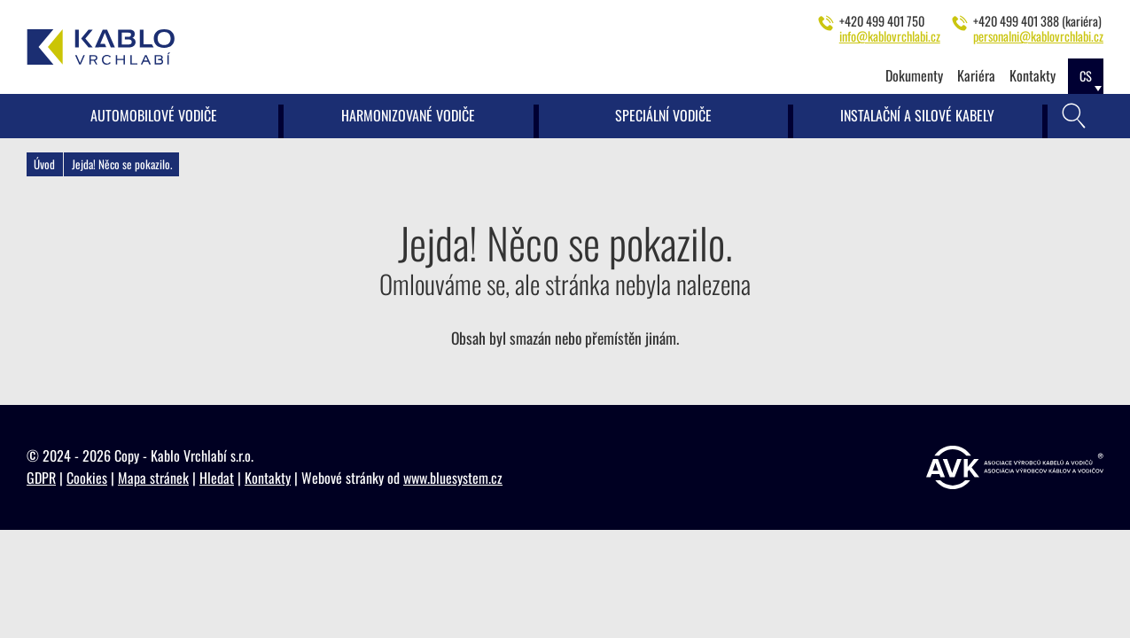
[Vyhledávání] (1074, 116)
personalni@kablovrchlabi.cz (1038, 36)
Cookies (86, 477)
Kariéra (976, 75)
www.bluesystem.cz (453, 477)
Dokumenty (914, 75)
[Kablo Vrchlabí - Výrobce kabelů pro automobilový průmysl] (101, 47)
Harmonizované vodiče (408, 115)
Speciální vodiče (663, 115)
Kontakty (1032, 75)
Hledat (216, 477)
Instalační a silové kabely (917, 115)
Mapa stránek (153, 477)
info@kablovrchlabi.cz (889, 36)
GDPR (41, 477)
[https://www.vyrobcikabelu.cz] (1014, 467)
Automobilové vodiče (153, 115)
